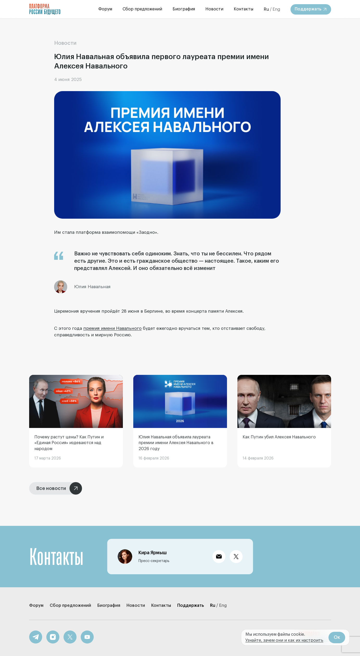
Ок (337, 637)
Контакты (243, 9)
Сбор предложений (142, 9)
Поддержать (190, 605)
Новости (214, 9)
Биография (184, 9)
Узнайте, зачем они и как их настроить (284, 640)
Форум (105, 9)
